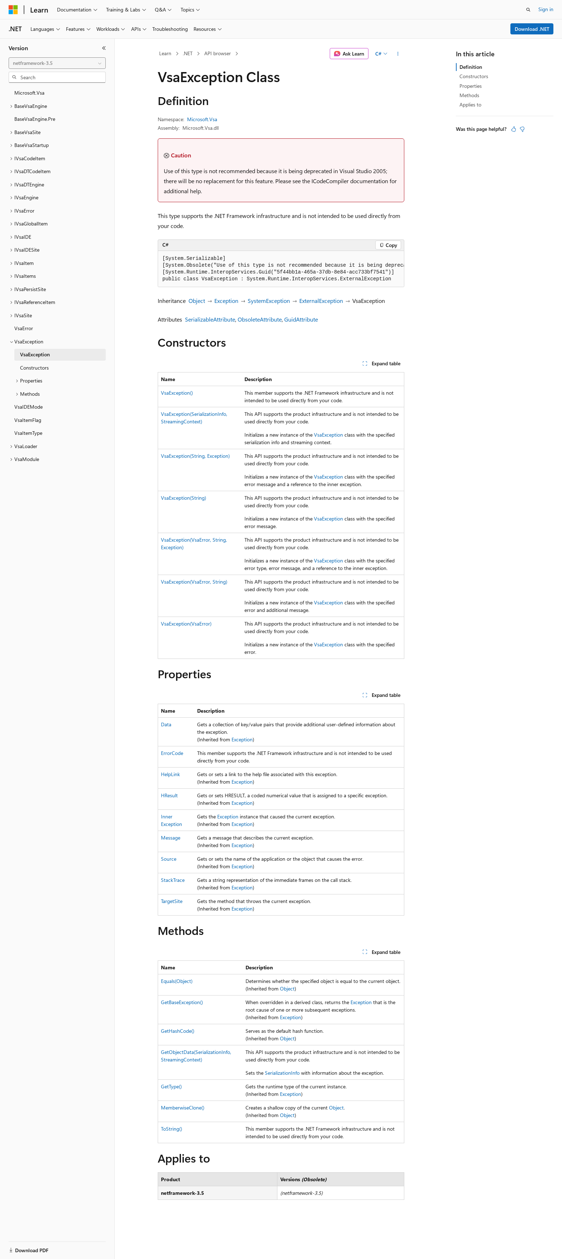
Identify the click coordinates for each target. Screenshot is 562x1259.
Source (168, 858)
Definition (470, 66)
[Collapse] (103, 48)
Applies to (470, 104)
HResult (169, 795)
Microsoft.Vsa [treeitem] (29, 92)
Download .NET (532, 28)
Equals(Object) (176, 981)
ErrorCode (172, 753)
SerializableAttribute (210, 319)
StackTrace (173, 879)
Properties (470, 85)
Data (166, 724)
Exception (226, 300)
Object (197, 300)
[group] (281, 269)
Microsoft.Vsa (202, 119)
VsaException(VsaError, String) (194, 581)
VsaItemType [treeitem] (28, 432)
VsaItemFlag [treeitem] (27, 420)
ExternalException (321, 300)
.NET (187, 53)
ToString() (171, 1128)
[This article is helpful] (513, 129)
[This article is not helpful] (522, 129)
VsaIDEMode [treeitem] (28, 406)
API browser (217, 53)
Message (170, 837)
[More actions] (398, 54)
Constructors (473, 76)
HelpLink (170, 774)
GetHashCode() (177, 1030)
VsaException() (177, 392)
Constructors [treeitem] (34, 367)
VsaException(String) (183, 497)
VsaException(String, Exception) (195, 455)
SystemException (269, 300)
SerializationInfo (282, 1072)
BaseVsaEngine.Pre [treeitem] (34, 118)
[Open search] (528, 9)
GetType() (171, 1086)
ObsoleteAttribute (260, 319)
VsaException (328, 434)
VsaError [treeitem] (23, 328)
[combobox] (57, 63)
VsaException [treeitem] (35, 354)
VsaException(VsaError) (186, 623)
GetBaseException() (182, 1002)
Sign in (545, 9)
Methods (469, 95)
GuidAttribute (301, 319)
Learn (165, 53)
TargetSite (171, 901)
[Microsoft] (13, 9)
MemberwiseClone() (182, 1107)
